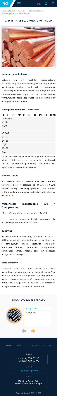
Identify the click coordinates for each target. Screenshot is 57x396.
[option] (28, 316)
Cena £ (9, 346)
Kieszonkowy (32, 346)
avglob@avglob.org (28, 370)
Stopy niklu (31, 308)
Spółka (19, 346)
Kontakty (46, 346)
